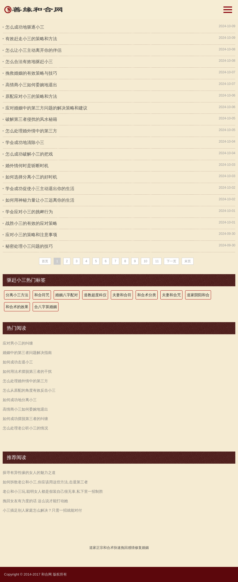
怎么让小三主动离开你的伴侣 (33, 50)
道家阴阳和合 (198, 295)
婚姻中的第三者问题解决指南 (27, 352)
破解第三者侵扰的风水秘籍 (31, 119)
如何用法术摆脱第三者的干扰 (27, 371)
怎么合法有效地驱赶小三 (29, 61)
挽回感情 (128, 548)
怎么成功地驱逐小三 (24, 27)
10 (145, 261)
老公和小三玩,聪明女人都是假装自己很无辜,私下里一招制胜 (53, 491)
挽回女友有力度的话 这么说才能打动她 (35, 501)
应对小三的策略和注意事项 (31, 234)
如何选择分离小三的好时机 (31, 177)
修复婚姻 (142, 548)
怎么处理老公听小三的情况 (25, 428)
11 (157, 261)
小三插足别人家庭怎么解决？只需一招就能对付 (42, 510)
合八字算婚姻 (45, 307)
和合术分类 (146, 295)
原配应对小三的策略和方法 (31, 96)
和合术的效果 (17, 307)
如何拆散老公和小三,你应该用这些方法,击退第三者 (45, 482)
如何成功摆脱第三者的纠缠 (25, 418)
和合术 (108, 548)
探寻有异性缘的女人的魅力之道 (29, 472)
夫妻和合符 (121, 295)
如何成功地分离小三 (20, 400)
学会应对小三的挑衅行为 (29, 211)
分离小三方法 (17, 295)
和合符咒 (41, 295)
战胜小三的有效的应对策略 (31, 223)
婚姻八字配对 (66, 295)
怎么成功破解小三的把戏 (29, 154)
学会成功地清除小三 (24, 142)
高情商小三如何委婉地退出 (31, 84)
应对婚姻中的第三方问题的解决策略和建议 (46, 108)
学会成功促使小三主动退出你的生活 (39, 188)
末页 (187, 261)
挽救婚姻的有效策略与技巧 (31, 73)
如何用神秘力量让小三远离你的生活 (39, 200)
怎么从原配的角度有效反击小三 (29, 390)
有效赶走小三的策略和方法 (31, 38)
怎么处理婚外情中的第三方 (31, 131)
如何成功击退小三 (18, 362)
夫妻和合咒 (171, 295)
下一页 (171, 261)
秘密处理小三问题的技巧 (29, 246)
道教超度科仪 (95, 295)
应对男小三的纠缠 (18, 343)
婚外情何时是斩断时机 (27, 165)
